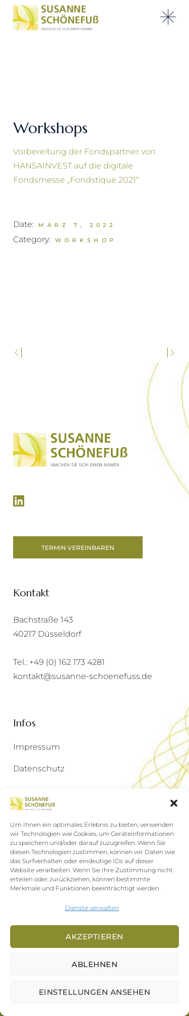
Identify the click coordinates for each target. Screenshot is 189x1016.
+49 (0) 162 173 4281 (67, 662)
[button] (174, 803)
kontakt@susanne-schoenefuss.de (82, 676)
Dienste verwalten (92, 908)
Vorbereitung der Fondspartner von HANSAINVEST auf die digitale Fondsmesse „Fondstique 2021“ (84, 166)
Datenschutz (39, 768)
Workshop (86, 240)
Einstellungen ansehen (95, 992)
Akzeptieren (94, 936)
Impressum (36, 747)
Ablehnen (94, 964)
